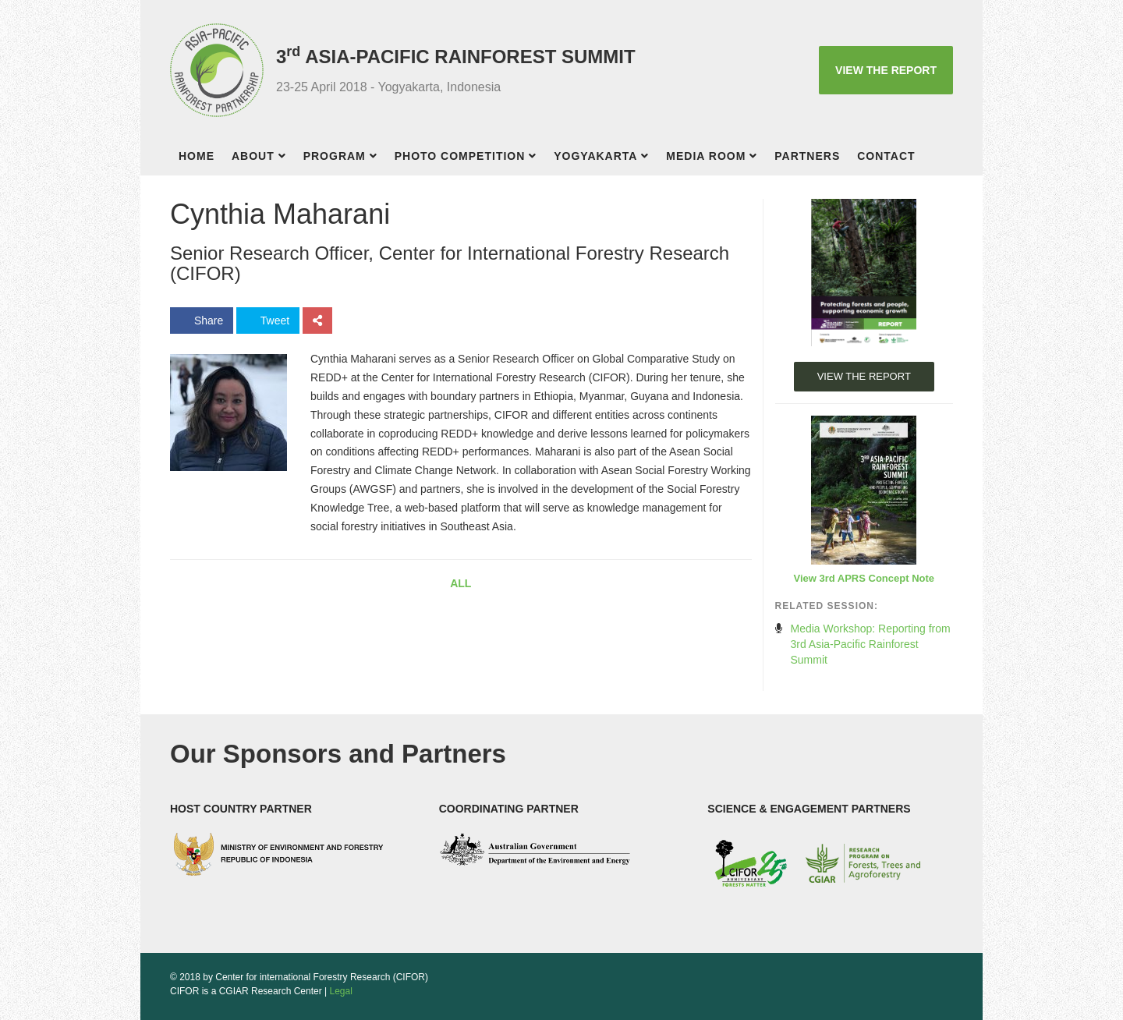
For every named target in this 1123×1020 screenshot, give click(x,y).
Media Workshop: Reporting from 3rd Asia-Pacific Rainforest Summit (871, 644)
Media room (706, 156)
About (253, 156)
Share (201, 320)
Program (334, 156)
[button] (286, 157)
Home (196, 156)
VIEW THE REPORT (886, 70)
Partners (807, 156)
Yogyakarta (595, 156)
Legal (341, 991)
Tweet (267, 320)
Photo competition (460, 156)
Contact (886, 156)
